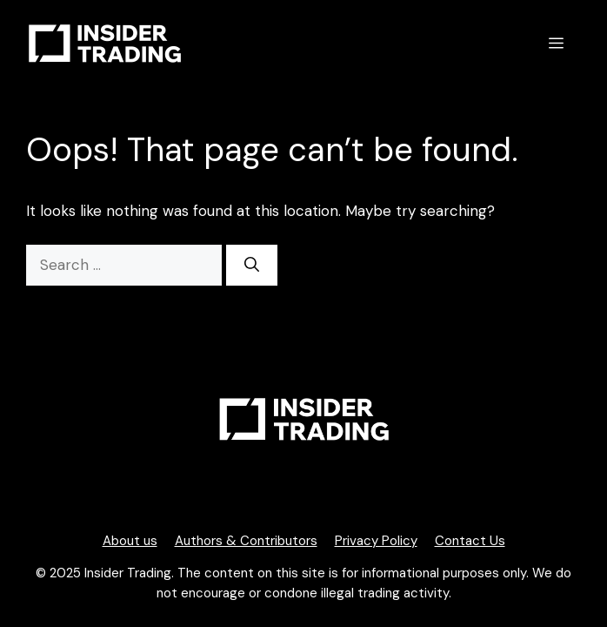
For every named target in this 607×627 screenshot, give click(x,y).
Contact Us (470, 540)
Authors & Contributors (246, 540)
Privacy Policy (376, 540)
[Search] (251, 266)
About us (130, 540)
